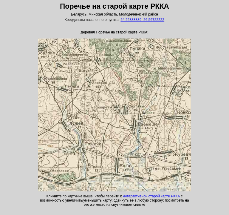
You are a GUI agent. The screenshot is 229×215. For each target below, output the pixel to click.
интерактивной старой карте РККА (151, 196)
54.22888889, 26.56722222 (142, 20)
